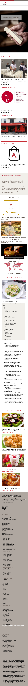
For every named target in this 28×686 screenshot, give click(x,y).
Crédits (4, 509)
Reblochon (11, 303)
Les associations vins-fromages (8, 642)
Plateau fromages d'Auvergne (8, 544)
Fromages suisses (5, 570)
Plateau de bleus (5, 540)
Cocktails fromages (6, 528)
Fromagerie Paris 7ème (7, 500)
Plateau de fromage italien (7, 545)
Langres (4, 595)
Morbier (3, 602)
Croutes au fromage (6, 624)
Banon (3, 587)
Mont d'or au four (5, 614)
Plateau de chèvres (6, 538)
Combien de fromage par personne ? (9, 640)
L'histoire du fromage (6, 637)
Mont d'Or (4, 593)
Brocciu (3, 600)
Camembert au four (6, 623)
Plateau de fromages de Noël (8, 546)
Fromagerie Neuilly (17, 496)
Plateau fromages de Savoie (7, 543)
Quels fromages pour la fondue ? (8, 644)
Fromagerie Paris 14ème (7, 502)
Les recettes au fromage (7, 651)
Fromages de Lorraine (6, 564)
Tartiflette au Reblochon (7, 616)
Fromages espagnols (6, 569)
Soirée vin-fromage (6, 525)
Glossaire (4, 635)
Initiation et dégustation (7, 527)
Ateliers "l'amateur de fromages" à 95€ (9, 520)
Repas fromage (5, 524)
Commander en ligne (6, 515)
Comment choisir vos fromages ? (8, 646)
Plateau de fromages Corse (7, 541)
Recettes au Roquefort (6, 619)
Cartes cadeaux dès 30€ (7, 517)
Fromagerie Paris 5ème (18, 500)
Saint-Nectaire (5, 584)
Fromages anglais (5, 575)
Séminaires (4, 532)
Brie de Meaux (5, 583)
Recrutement (5, 506)
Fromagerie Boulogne (7, 495)
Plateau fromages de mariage (8, 548)
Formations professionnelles (7, 534)
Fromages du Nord (6, 558)
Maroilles (4, 603)
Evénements (4, 533)
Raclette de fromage (6, 608)
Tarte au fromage (5, 613)
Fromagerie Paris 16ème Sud (18, 498)
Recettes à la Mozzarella (7, 620)
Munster (4, 589)
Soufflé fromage (5, 609)
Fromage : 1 (6, 303)
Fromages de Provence (6, 555)
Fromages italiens (5, 568)
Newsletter (4, 507)
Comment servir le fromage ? (8, 649)
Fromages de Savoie (6, 553)
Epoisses (4, 597)
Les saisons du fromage (7, 650)
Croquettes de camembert (7, 610)
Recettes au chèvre (6, 618)
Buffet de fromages (6, 523)
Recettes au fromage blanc (7, 621)
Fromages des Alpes (6, 565)
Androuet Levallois (17, 495)
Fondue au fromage (6, 606)
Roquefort (4, 582)
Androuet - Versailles (7, 496)
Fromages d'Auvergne (6, 556)
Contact (4, 508)
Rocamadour (5, 599)
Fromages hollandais (6, 572)
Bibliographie (5, 636)
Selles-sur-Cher (5, 585)
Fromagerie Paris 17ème (8, 499)
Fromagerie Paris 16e (6, 498)
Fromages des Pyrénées (7, 560)
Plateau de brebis (5, 539)
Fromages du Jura (5, 563)
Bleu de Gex (4, 592)
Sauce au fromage (6, 611)
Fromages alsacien (6, 559)
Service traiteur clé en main (7, 529)
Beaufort (4, 588)
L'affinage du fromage (6, 641)
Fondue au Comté (5, 615)
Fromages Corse (5, 561)
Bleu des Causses (5, 594)
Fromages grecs (5, 574)
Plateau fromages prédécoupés (8, 549)
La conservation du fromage (7, 647)
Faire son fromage (5, 639)
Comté (3, 580)
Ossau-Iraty (4, 598)
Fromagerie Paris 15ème (19, 499)
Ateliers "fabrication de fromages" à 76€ (10, 522)
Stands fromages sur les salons (8, 530)
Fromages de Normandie (7, 554)
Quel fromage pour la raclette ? (8, 645)
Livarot (3, 590)
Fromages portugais (6, 573)
